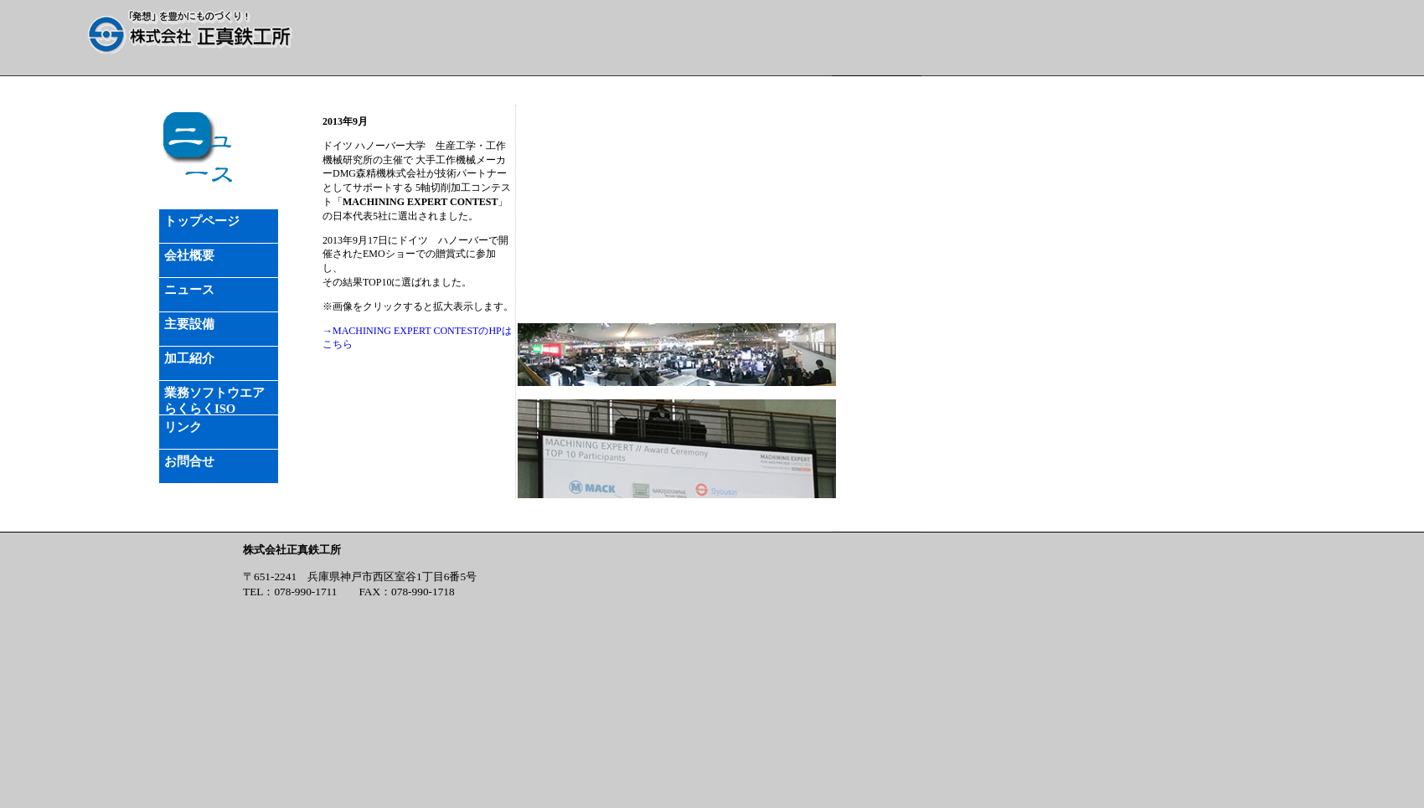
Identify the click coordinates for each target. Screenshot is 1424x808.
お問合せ (189, 461)
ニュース (189, 289)
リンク (183, 427)
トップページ (202, 221)
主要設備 (189, 324)
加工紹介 (189, 358)
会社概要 (189, 255)
